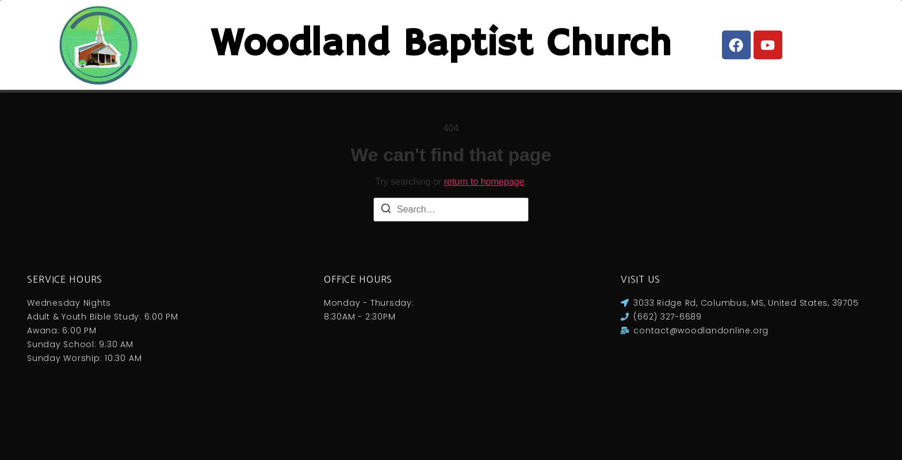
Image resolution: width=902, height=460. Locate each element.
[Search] (386, 261)
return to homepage (484, 232)
